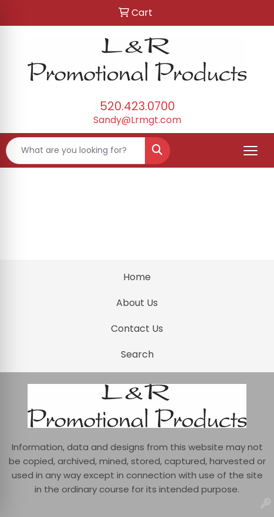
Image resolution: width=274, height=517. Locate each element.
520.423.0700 (137, 106)
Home (137, 277)
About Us (137, 302)
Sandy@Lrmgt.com (137, 120)
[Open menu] (250, 150)
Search (137, 354)
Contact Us (137, 328)
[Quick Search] (76, 150)
